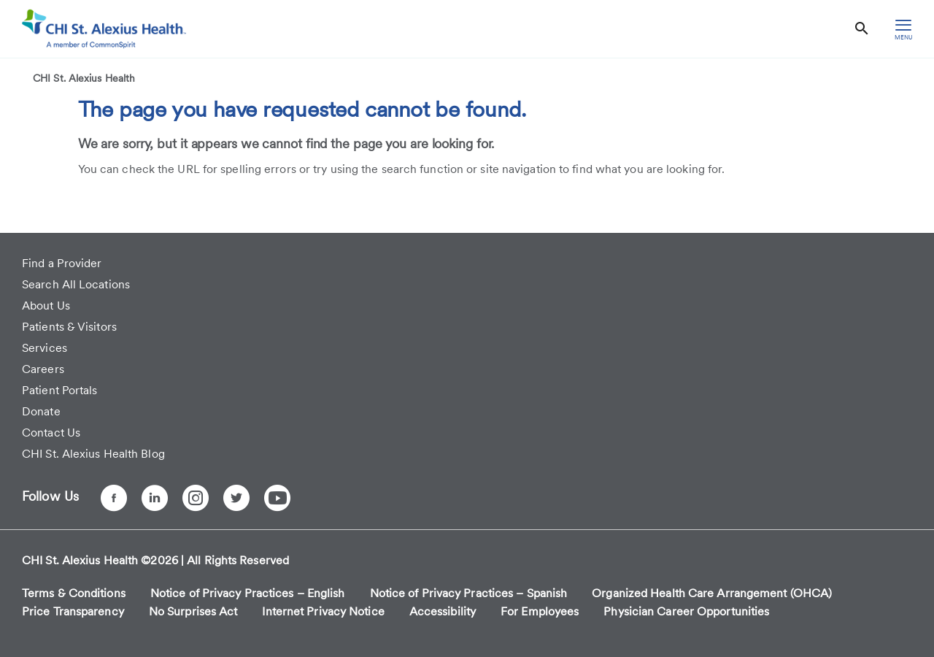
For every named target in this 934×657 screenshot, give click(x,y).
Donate (41, 411)
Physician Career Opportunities (686, 611)
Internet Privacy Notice (323, 611)
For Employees (540, 611)
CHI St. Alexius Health (84, 78)
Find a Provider (62, 263)
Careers (43, 369)
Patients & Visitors (69, 327)
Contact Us (51, 432)
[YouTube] (277, 498)
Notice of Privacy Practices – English (247, 593)
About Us (46, 305)
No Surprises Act (193, 611)
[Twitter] (236, 498)
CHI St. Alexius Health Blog (93, 454)
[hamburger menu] (903, 29)
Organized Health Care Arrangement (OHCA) (712, 593)
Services (44, 348)
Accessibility (442, 611)
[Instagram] (195, 498)
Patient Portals (60, 390)
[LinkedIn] (155, 498)
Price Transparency (73, 611)
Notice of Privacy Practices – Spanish (469, 593)
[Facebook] (114, 498)
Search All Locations (76, 284)
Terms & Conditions (74, 593)
